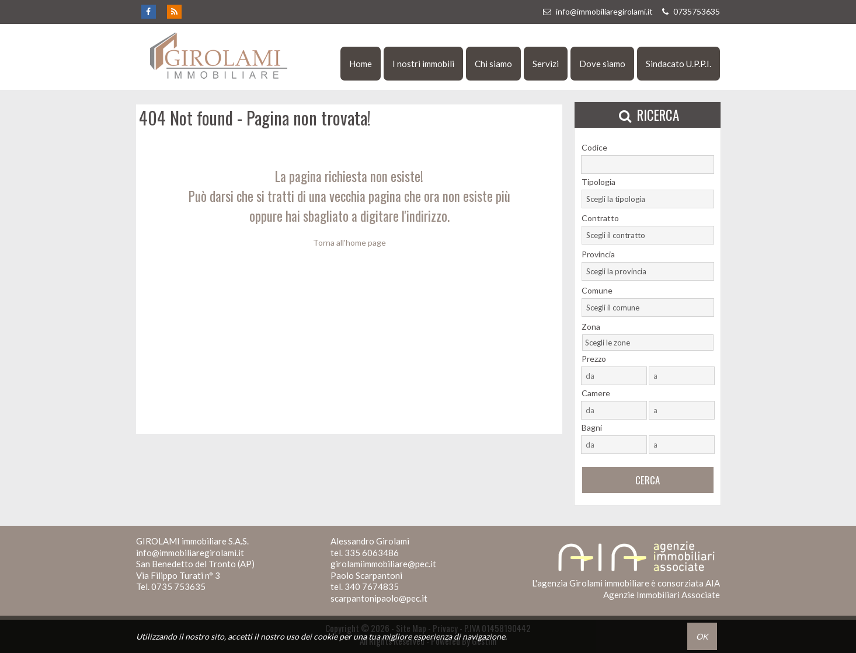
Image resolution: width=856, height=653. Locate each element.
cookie (325, 636)
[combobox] (648, 199)
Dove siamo (602, 63)
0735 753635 (178, 586)
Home (360, 63)
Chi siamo (493, 63)
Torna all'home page (349, 242)
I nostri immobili (423, 63)
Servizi (546, 63)
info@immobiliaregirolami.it (597, 11)
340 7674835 (372, 586)
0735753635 (689, 11)
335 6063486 (372, 552)
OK (702, 636)
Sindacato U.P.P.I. (678, 63)
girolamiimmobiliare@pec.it (383, 563)
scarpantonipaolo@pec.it (378, 598)
